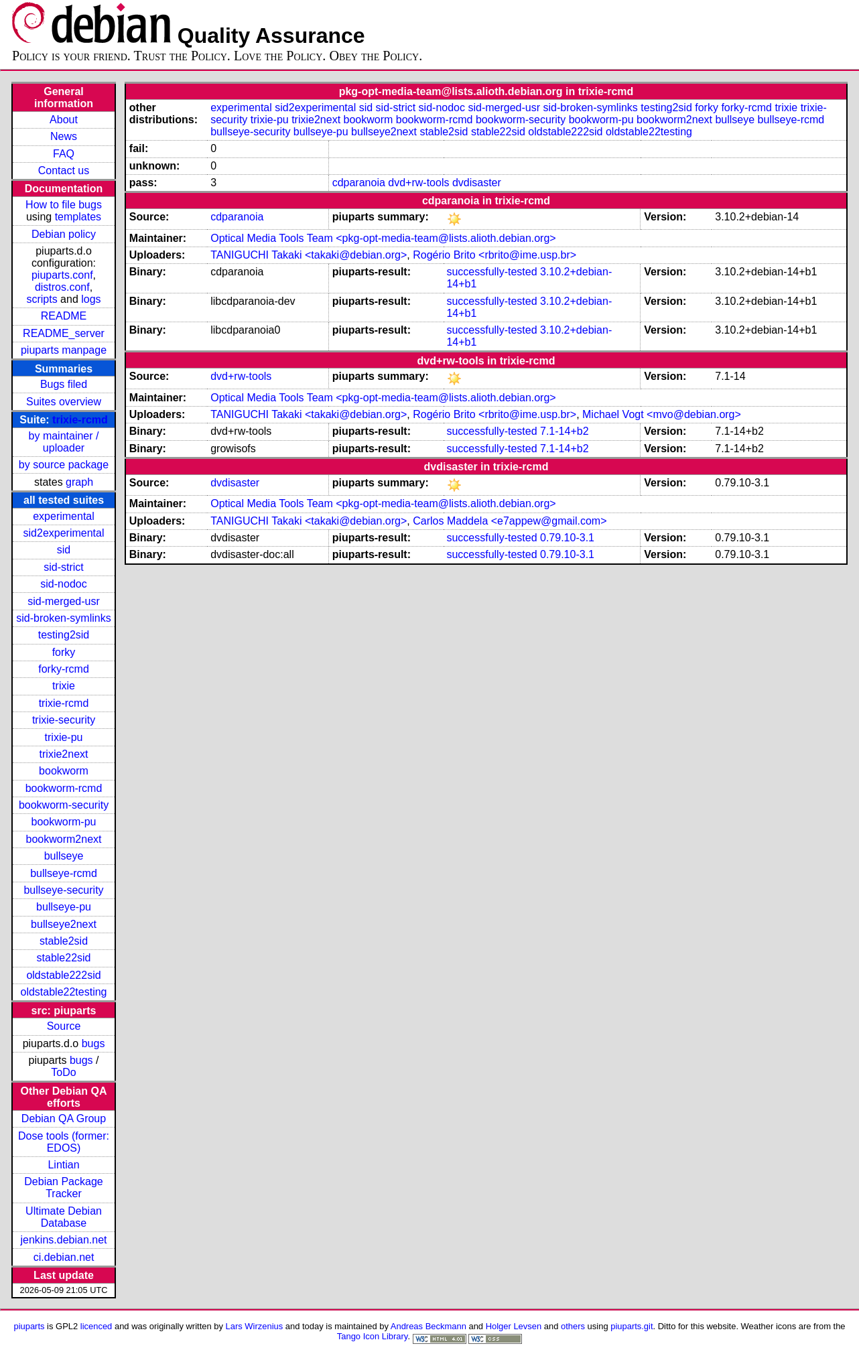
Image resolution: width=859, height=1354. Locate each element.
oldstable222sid (63, 975)
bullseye (64, 856)
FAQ (63, 153)
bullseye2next (63, 924)
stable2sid (64, 941)
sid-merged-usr (63, 601)
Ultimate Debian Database (63, 1217)
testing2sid (64, 634)
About (64, 119)
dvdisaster (476, 182)
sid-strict (64, 567)
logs (91, 299)
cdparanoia (358, 182)
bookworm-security (64, 805)
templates (78, 216)
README (63, 316)
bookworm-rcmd (64, 788)
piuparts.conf (62, 275)
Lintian (63, 1164)
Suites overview (63, 401)
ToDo (63, 1072)
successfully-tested (491, 271)
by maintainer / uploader (64, 442)
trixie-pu (64, 737)
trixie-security (63, 720)
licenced (96, 1326)
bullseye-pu (63, 906)
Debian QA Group (63, 1118)
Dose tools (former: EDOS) (63, 1142)
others (573, 1326)
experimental (63, 516)
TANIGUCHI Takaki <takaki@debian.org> (308, 255)
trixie (63, 685)
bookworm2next (64, 839)
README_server (64, 333)
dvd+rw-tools (418, 182)
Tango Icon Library (372, 1336)
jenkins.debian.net (64, 1239)
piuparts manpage (64, 350)
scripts (41, 299)
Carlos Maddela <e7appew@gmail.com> (509, 521)
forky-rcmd (63, 669)
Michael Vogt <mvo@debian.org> (661, 414)
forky (64, 652)
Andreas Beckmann (428, 1326)
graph (79, 482)
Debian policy (63, 234)
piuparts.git (631, 1326)
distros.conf (62, 287)
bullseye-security (63, 890)
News (63, 136)
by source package (64, 464)
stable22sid (64, 957)
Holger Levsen (514, 1326)
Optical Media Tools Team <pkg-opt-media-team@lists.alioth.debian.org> (382, 238)
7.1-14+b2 (564, 431)
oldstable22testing (64, 992)
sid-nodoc (63, 584)
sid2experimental (64, 533)
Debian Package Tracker (63, 1187)
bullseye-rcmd (63, 873)
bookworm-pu (63, 821)
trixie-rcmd (80, 419)
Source (64, 1026)
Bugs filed (63, 384)
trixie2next (64, 754)
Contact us (63, 170)
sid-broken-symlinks (63, 618)
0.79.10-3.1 (567, 537)
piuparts (28, 1326)
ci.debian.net (64, 1257)
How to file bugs (63, 204)
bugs (93, 1043)
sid (63, 549)
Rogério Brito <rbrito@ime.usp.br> (494, 255)
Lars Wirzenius (254, 1326)
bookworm (63, 770)
